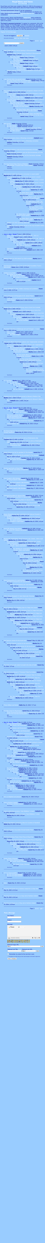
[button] (36, 940)
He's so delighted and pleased (12, 796)
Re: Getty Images (15, 334)
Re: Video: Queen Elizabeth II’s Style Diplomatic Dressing (23, 599)
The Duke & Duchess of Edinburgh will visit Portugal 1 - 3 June (21, 329)
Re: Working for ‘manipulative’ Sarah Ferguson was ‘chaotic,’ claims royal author (24, 545)
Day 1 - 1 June (11, 331)
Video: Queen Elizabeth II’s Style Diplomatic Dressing (19, 596)
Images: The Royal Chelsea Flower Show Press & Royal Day (24, 840)
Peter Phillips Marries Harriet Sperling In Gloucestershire (20, 50)
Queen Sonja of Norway (10, 858)
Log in (20, 35)
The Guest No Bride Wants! (15, 415)
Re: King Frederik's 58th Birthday (16, 479)
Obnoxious (10, 248)
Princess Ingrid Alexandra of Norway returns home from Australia (22, 307)
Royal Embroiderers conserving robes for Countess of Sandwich (22, 822)
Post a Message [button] (22, 3)
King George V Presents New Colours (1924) (19, 165)
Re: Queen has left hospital (18, 459)
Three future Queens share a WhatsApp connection (18, 138)
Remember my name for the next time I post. (21, 956)
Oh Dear (15, 772)
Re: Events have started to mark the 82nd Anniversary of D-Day (25, 152)
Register (22, 927)
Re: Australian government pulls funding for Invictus (24, 739)
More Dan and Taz (15, 781)
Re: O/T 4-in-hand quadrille (14, 874)
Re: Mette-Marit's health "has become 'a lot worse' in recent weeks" (29, 189)
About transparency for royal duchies (14, 580)
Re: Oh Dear (20, 774)
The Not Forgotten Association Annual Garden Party (18, 830)
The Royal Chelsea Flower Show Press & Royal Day (18, 837)
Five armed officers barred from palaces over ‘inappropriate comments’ (24, 342)
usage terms (27, 17)
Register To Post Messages (8, 32)
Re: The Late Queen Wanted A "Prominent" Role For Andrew (24, 675)
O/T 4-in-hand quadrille (10, 873)
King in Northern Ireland (10, 802)
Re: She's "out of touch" (17, 410)
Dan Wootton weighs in (13, 761)
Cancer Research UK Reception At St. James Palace (19, 296)
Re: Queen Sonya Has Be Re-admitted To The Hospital (22, 455)
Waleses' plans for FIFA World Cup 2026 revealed (18, 258)
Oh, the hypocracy (12, 768)
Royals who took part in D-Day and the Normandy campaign (24, 155)
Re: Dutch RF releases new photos (17, 530)
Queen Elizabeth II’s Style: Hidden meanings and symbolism (21, 288)
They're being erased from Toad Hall (17, 418)
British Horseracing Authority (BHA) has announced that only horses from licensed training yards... (24, 713)
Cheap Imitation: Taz (13, 423)
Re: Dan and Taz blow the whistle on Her (21, 782)
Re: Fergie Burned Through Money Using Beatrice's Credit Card (31, 556)
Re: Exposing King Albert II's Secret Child (18, 497)
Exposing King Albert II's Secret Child (14, 495)
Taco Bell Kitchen (12, 788)
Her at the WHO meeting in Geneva (17, 756)
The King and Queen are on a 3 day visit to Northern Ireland (21, 896)
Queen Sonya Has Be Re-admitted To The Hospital (18, 452)
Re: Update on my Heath (14, 274)
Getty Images (11, 333)
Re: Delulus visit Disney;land (18, 725)
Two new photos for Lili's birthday (16, 250)
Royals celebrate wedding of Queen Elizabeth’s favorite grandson (25, 70)
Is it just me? (13, 771)
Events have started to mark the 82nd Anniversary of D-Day (20, 149)
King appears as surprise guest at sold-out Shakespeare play (21, 438)
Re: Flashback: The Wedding (28, 627)
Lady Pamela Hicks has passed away (14, 79)
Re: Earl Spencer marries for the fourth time (19, 643)
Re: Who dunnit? (11, 125)
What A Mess (10, 785)
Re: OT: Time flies (12, 382)
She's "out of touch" (12, 409)
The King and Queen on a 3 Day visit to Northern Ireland (20, 903)
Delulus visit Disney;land (14, 723)
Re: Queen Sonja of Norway (15, 860)
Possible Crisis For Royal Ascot (13, 710)
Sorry (5, 883)
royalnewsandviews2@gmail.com (10, 12)
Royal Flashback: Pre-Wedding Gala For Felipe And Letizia (20, 607)
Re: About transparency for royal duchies (18, 581)
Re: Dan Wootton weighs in (18, 762)
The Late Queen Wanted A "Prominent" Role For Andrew (20, 672)
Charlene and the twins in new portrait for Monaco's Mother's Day (22, 396)
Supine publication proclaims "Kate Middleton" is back (19, 811)
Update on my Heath (10, 273)
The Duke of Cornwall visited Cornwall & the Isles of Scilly (20, 665)
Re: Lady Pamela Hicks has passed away (18, 80)
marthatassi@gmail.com (27, 13)
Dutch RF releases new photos (12, 528)
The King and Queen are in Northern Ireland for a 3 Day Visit (21, 888)
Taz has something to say (14, 416)
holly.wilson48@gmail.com (15, 14)
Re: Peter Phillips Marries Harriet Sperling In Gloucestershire (24, 53)
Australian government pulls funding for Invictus (20, 736)
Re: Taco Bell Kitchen (16, 789)
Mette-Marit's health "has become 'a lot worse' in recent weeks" (21, 174)
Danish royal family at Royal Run (13, 468)
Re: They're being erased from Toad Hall (21, 420)
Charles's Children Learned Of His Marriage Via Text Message (29, 655)
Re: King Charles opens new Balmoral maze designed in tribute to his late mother (29, 110)
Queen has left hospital (13, 458)
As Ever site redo (12, 748)
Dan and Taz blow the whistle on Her (17, 778)
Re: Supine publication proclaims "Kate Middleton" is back (23, 814)
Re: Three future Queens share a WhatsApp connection (22, 141)
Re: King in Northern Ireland (15, 804)
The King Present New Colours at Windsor (16, 164)
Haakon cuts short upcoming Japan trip (18, 222)
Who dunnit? (7, 123)
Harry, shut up (11, 755)
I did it (12, 759)
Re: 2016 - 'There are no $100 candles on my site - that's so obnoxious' (29, 245)
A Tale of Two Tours (12, 769)
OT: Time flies (8, 380)
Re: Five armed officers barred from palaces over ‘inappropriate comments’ (24, 348)
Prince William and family (11, 705)
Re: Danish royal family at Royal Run (17, 469)
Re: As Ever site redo (16, 749)
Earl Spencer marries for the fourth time (15, 640)
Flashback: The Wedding (24, 624)
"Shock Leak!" (11, 786)
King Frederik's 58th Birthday (12, 478)
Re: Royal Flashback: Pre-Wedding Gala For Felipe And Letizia (25, 610)
